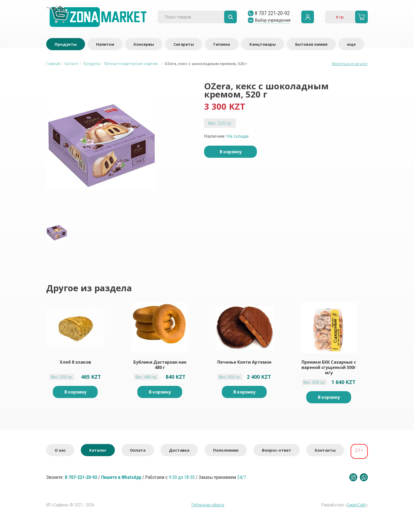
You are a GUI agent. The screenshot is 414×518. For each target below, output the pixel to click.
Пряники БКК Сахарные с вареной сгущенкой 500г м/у (329, 367)
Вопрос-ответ (276, 450)
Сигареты (183, 44)
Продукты (66, 44)
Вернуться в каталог (350, 63)
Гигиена (221, 44)
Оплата (137, 450)
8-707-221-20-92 (81, 477)
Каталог (72, 63)
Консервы (144, 44)
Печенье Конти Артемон (244, 362)
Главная (53, 63)
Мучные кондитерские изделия (131, 63)
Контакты (325, 450)
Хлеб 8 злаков (75, 362)
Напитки (105, 44)
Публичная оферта (207, 504)
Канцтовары (263, 44)
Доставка (179, 450)
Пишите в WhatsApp (121, 477)
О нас (60, 450)
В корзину (231, 152)
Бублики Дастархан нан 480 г (159, 364)
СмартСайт (356, 504)
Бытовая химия (311, 44)
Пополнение (225, 450)
